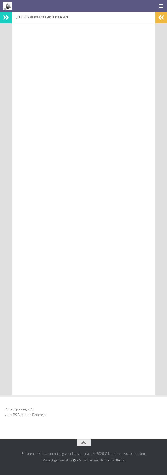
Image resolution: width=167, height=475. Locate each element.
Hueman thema (114, 460)
